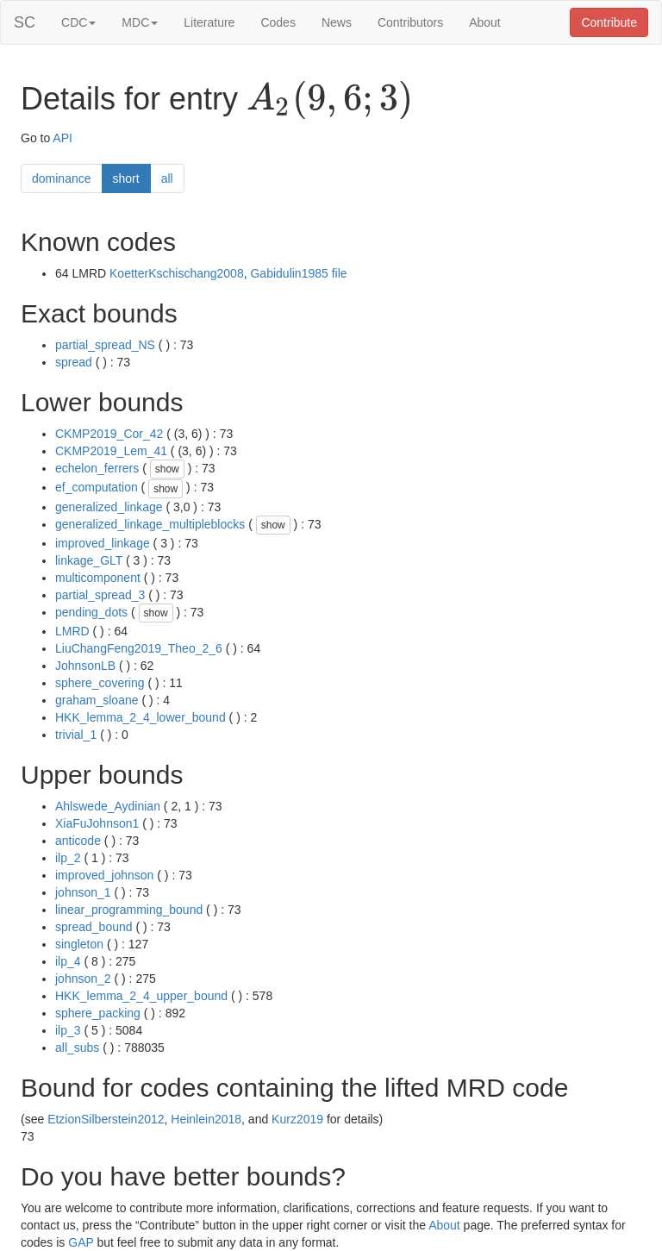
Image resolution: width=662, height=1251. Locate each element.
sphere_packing (98, 1013)
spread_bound (94, 927)
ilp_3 (68, 1030)
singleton (79, 944)
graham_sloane (97, 700)
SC (24, 22)
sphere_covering (100, 683)
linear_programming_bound (129, 909)
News (337, 22)
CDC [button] (78, 22)
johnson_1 (83, 892)
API (62, 138)
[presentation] (330, 100)
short (126, 178)
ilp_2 (68, 858)
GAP (80, 1242)
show (167, 469)
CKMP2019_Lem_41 (111, 451)
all (167, 178)
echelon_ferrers (97, 468)
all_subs (77, 1047)
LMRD (72, 631)
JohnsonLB (85, 665)
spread (73, 362)
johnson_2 (83, 978)
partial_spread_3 (100, 595)
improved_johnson (104, 875)
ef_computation (96, 487)
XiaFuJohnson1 (97, 823)
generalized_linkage (109, 507)
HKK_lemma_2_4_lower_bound (140, 717)
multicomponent (98, 578)
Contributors (410, 22)
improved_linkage (102, 543)
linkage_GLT (88, 560)
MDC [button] (140, 22)
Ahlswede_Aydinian (107, 806)
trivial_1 (76, 734)
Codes (277, 22)
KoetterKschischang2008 (176, 273)
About (485, 22)
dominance (61, 178)
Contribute (609, 22)
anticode (78, 841)
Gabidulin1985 (289, 273)
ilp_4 (68, 961)
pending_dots (91, 612)
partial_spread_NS (105, 345)
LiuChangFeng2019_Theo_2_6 (138, 648)
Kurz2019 (297, 1119)
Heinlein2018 (206, 1119)
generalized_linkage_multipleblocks (150, 524)
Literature (209, 22)
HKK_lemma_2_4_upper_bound (141, 996)
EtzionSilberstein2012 (105, 1119)
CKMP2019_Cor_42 (109, 434)
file (339, 273)
